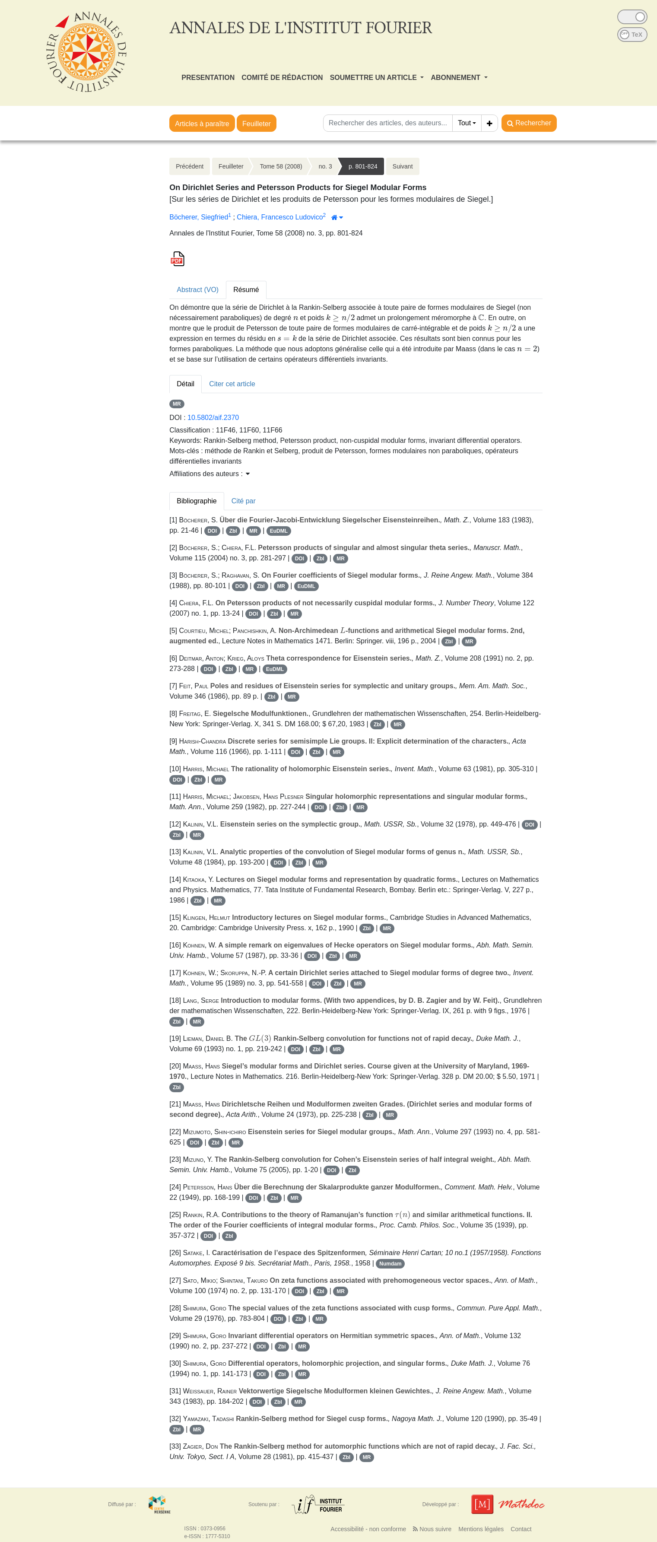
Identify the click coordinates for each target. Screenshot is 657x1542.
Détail (185, 384)
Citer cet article (232, 384)
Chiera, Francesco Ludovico (280, 217)
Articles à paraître (202, 123)
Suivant (403, 166)
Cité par (244, 501)
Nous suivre (432, 1529)
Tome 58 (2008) (281, 166)
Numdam (390, 1264)
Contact (521, 1529)
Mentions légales (481, 1529)
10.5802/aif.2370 (213, 417)
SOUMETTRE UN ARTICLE (374, 77)
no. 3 (325, 166)
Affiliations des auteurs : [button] (209, 473)
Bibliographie (197, 501)
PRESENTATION (208, 77)
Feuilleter (256, 123)
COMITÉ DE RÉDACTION (282, 77)
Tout (464, 123)
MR (177, 404)
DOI (212, 531)
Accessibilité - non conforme (368, 1529)
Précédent (189, 166)
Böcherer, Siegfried (198, 217)
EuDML (279, 531)
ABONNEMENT (456, 77)
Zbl (233, 531)
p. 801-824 (363, 166)
